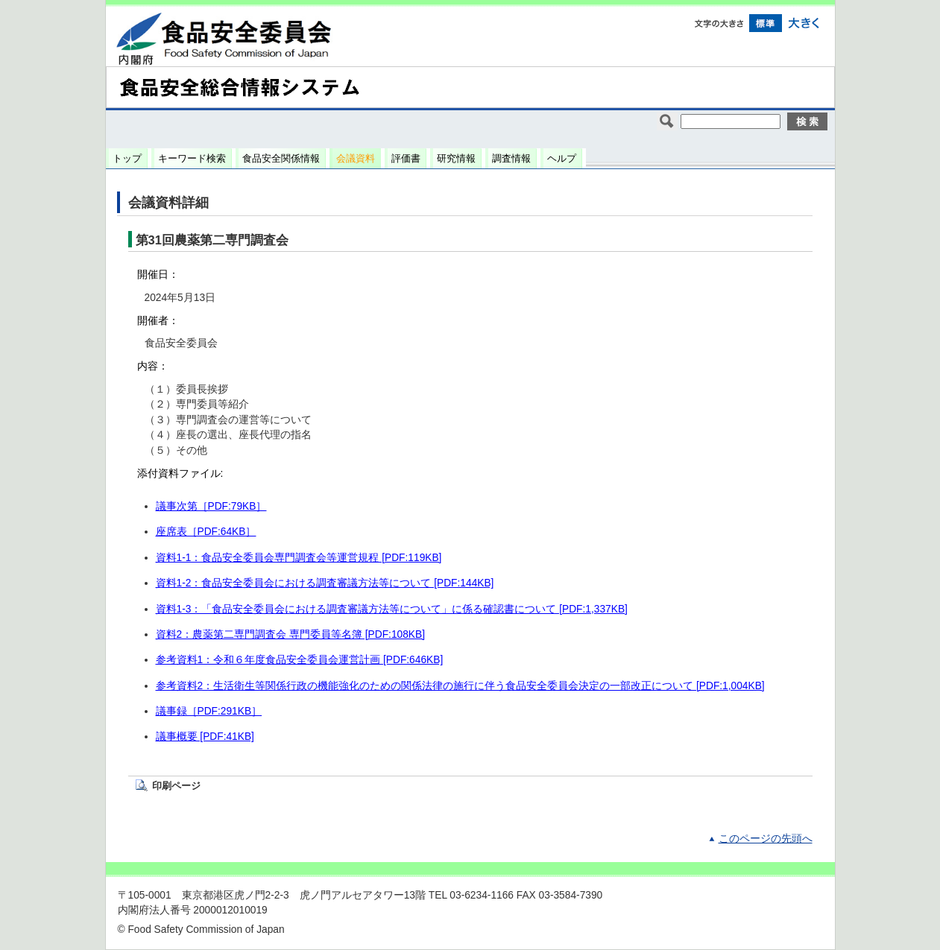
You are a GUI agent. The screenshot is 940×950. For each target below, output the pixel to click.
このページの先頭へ (766, 838)
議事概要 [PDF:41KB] (205, 736)
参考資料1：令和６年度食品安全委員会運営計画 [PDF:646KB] (300, 659)
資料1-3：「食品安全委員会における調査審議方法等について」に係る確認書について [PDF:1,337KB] (392, 609)
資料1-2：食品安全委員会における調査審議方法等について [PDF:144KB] (325, 583)
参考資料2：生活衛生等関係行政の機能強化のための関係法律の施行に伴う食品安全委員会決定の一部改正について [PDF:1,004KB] (460, 685)
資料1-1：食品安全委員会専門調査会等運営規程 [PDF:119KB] (299, 557)
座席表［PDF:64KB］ (206, 531)
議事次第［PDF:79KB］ (211, 506)
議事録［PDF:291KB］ (209, 711)
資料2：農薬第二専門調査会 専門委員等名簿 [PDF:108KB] (291, 634)
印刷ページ (176, 785)
